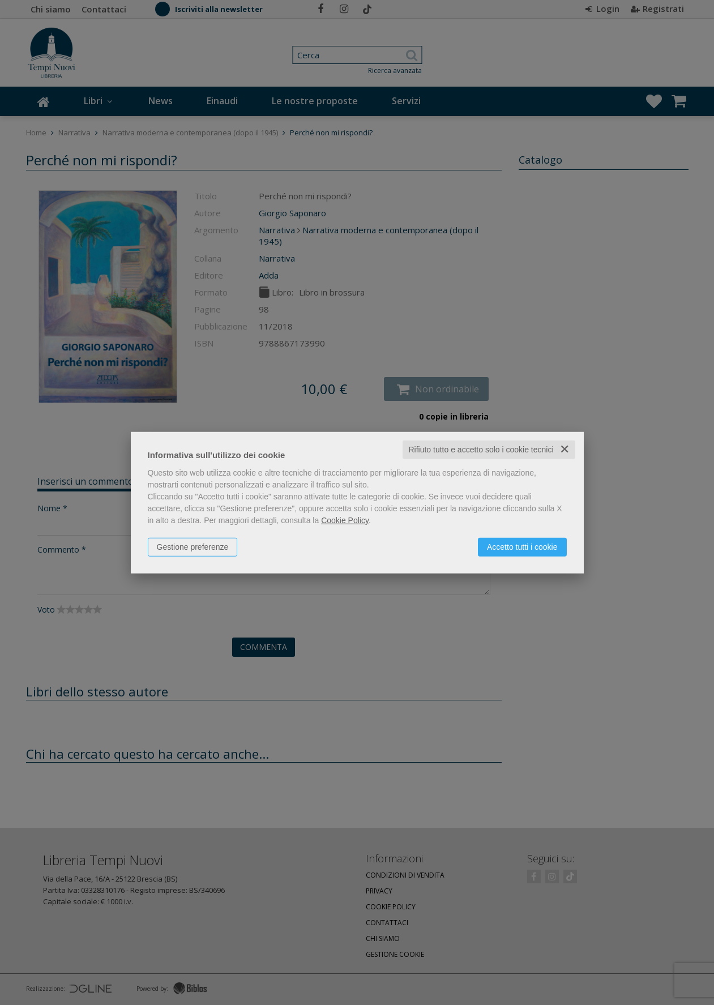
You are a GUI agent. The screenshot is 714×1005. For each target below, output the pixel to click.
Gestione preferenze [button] (193, 546)
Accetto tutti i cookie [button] (522, 546)
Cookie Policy (345, 520)
